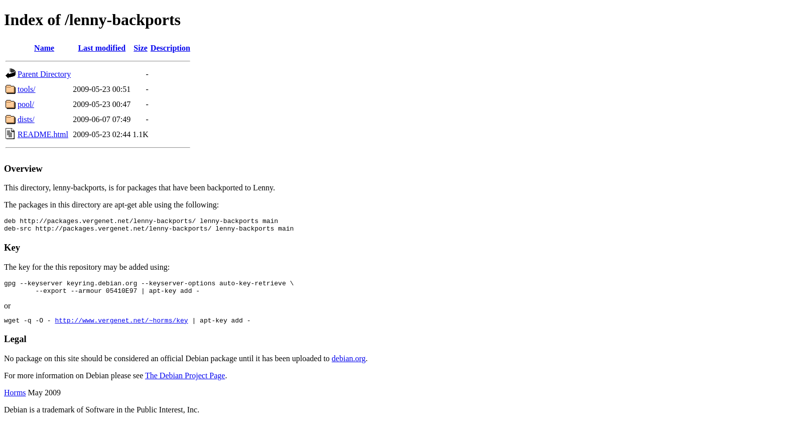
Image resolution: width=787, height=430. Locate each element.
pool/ (26, 104)
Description (170, 48)
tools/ (27, 89)
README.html (43, 134)
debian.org (349, 366)
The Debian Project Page (185, 383)
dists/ (26, 119)
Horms (15, 400)
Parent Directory (44, 74)
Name (44, 48)
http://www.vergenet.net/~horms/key (121, 327)
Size (141, 48)
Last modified (101, 48)
